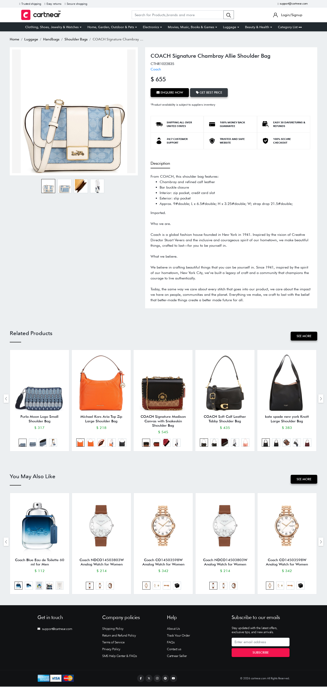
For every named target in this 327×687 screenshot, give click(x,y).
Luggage (229, 27)
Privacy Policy (111, 649)
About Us (173, 629)
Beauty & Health (257, 27)
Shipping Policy (113, 629)
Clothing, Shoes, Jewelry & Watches (52, 27)
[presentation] (6, 398)
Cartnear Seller (177, 656)
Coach (156, 69)
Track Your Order (178, 636)
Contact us (174, 649)
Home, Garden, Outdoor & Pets (110, 27)
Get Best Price (209, 92)
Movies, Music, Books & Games (191, 27)
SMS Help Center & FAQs (119, 656)
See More (304, 336)
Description (160, 163)
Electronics (151, 27)
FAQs (170, 643)
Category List (290, 27)
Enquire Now (169, 92)
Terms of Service (113, 643)
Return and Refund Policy (119, 636)
